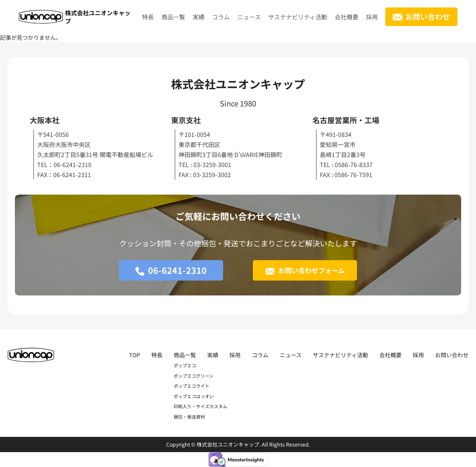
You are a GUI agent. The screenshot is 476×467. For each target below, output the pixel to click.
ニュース (249, 16)
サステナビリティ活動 (297, 16)
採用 (372, 16)
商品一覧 (173, 16)
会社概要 (346, 16)
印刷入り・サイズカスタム (200, 406)
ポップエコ (185, 365)
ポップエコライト (191, 386)
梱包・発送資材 (189, 416)
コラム (221, 16)
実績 (199, 16)
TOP (134, 355)
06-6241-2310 (177, 270)
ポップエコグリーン (193, 375)
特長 (148, 16)
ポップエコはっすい (194, 396)
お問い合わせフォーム (311, 270)
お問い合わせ (427, 16)
